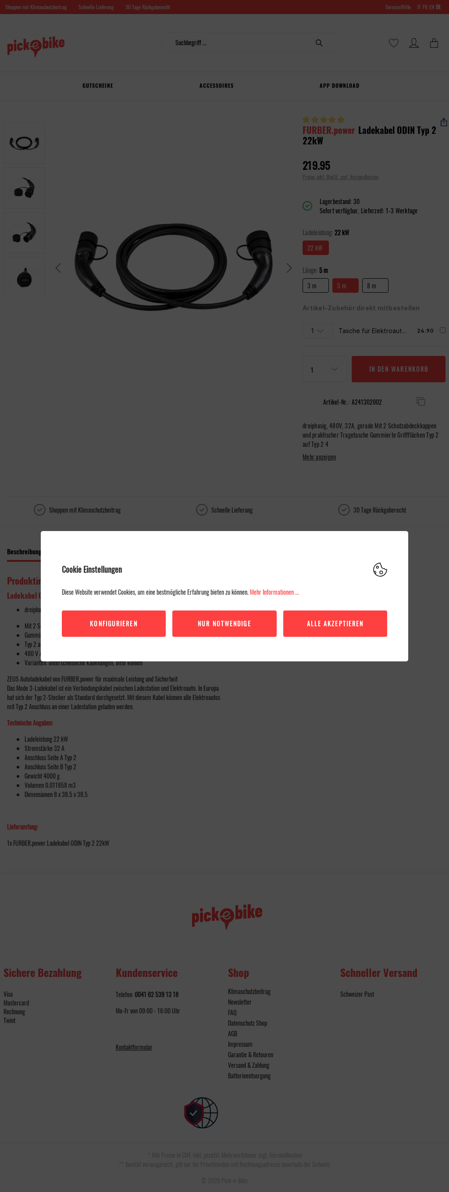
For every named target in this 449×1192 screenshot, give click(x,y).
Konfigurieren (113, 623)
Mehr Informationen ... (274, 591)
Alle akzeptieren (335, 623)
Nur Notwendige (224, 623)
